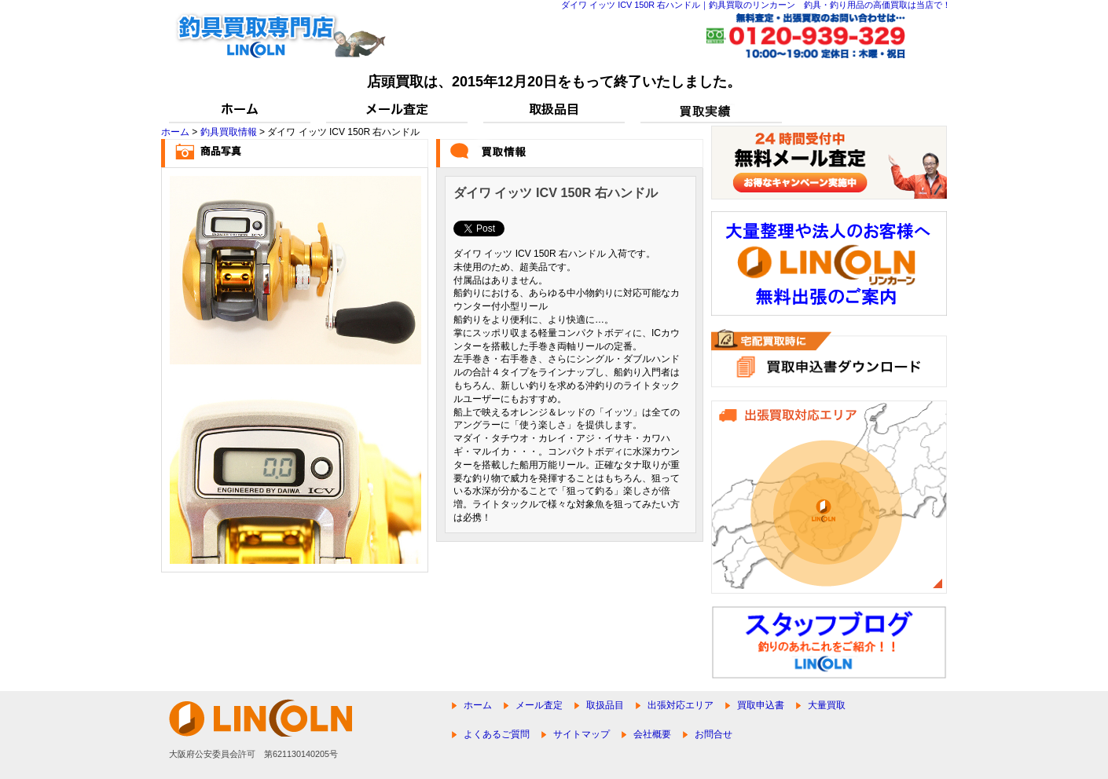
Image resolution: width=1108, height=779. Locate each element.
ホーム (175, 131)
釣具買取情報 (228, 131)
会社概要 (652, 734)
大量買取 (827, 705)
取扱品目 (605, 705)
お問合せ (713, 734)
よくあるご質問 (497, 734)
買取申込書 (760, 705)
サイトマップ (581, 734)
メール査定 (539, 705)
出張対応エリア (681, 705)
